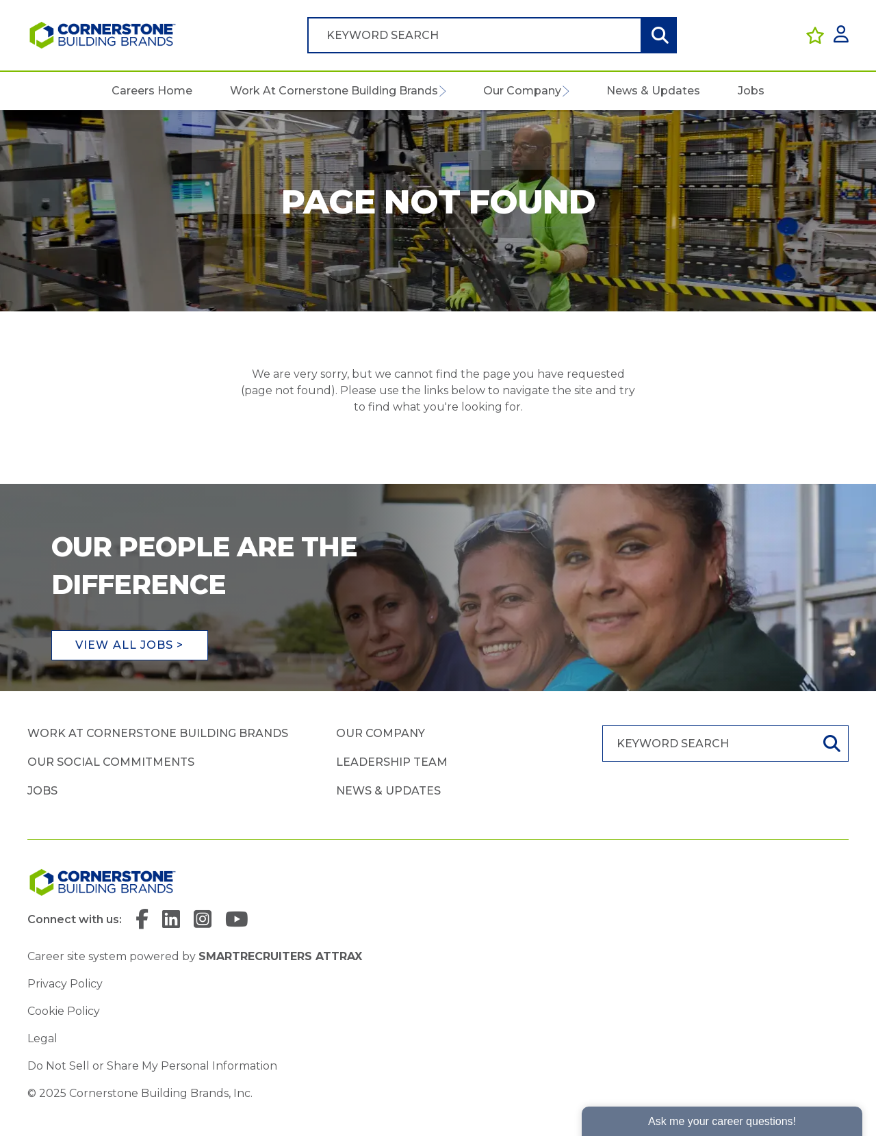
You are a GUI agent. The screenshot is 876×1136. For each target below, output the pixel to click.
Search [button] (658, 35)
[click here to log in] (841, 35)
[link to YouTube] (236, 920)
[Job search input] (474, 35)
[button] (442, 91)
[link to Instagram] (202, 920)
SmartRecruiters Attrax (280, 956)
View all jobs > (129, 644)
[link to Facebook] (142, 920)
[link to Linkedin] (171, 920)
